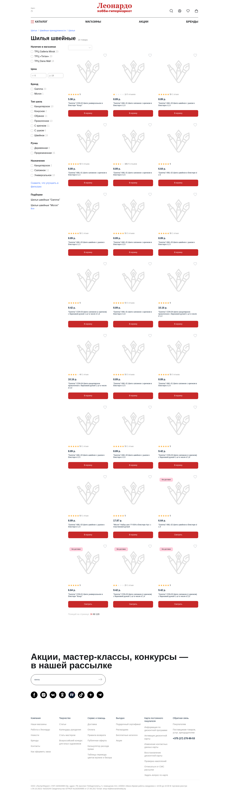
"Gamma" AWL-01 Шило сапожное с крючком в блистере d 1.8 (132, 313)
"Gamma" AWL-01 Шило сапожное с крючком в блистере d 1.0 (132, 104)
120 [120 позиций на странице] (97, 614)
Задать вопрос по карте (156, 775)
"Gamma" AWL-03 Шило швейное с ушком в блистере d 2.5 (86, 456)
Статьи (62, 724)
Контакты (35, 746)
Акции (143, 21)
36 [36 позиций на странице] (91, 614)
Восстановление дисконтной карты (153, 754)
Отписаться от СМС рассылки (154, 768)
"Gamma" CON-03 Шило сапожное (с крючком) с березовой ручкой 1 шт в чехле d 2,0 (177, 595)
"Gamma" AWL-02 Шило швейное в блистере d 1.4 (177, 526)
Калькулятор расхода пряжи (98, 747)
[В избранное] (105, 55)
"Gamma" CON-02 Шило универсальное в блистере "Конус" (85, 104)
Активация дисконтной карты (155, 737)
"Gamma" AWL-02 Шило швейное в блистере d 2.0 (177, 174)
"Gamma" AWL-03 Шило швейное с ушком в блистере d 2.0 (131, 456)
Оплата (91, 729)
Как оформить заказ (41, 751)
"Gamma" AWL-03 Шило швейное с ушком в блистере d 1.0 (176, 104)
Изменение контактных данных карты (155, 745)
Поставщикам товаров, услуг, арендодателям (184, 731)
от (33, 75)
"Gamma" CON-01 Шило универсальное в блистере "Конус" (85, 595)
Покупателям (179, 724)
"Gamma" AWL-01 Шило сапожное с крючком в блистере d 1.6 (177, 384)
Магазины (93, 21)
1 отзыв (175, 94)
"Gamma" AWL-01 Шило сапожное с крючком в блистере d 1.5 (132, 174)
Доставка (92, 724)
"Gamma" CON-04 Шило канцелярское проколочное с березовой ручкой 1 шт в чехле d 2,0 (87, 385)
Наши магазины (39, 724)
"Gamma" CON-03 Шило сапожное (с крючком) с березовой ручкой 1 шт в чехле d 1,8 (177, 456)
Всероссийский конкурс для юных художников (71, 742)
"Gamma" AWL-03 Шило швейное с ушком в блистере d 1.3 (86, 243)
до (50, 75)
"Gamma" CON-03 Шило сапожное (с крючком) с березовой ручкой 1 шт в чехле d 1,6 (87, 313)
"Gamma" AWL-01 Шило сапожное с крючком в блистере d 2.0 (132, 243)
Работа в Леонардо (40, 729)
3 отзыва (85, 164)
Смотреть (178, 535)
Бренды (192, 21)
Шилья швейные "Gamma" (45, 199)
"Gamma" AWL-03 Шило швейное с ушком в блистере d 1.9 (86, 526)
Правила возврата (97, 735)
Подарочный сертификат (128, 724)
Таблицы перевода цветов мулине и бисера (100, 756)
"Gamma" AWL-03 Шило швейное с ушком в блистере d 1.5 (176, 243)
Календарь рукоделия (70, 729)
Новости (35, 735)
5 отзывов (131, 94)
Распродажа (122, 729)
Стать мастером (67, 735)
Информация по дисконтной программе (155, 728)
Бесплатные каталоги (127, 735)
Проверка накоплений (155, 761)
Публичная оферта (97, 740)
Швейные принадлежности (53, 30)
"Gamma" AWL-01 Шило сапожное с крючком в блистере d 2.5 (132, 384)
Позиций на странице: (79, 614)
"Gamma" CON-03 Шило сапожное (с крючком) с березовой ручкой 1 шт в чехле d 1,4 (132, 595)
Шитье (34, 30)
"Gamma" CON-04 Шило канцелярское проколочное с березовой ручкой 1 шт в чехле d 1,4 (177, 314)
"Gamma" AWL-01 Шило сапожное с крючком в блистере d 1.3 (87, 174)
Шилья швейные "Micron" (45, 205)
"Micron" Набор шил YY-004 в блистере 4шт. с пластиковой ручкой (132, 526)
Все (32, 208)
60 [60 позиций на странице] (94, 614)
